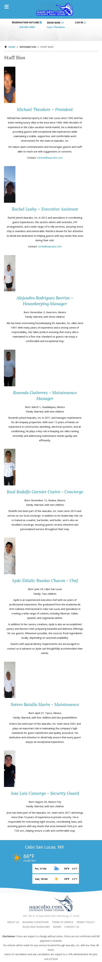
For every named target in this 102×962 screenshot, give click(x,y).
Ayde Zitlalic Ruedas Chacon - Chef (45, 580)
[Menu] (6, 7)
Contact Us (71, 926)
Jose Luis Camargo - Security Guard (45, 793)
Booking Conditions (35, 922)
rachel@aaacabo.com (50, 246)
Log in (80, 22)
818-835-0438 (27, 27)
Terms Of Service (62, 922)
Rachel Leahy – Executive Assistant (45, 209)
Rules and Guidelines (36, 926)
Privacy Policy (85, 922)
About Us (13, 922)
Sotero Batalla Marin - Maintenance (45, 704)
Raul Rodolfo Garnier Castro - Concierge (45, 491)
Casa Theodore (56, 27)
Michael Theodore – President (45, 109)
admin (57, 926)
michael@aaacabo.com (50, 157)
